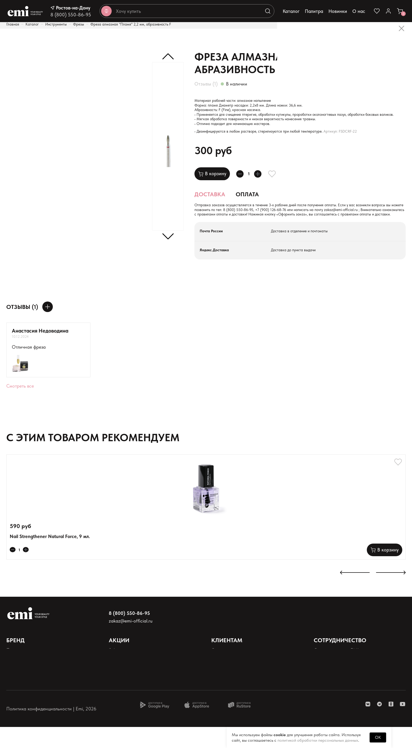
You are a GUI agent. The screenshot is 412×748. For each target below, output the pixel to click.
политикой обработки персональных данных (317, 740)
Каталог (291, 11)
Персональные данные (30, 688)
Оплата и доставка (231, 671)
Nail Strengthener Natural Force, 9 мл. (50, 557)
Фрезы (78, 24)
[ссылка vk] (368, 725)
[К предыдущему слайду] (355, 594)
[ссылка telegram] (379, 725)
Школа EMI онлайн (334, 680)
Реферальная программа (339, 697)
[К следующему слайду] (391, 594)
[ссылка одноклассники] (391, 725)
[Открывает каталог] (106, 11)
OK (378, 737)
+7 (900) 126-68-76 (356, 222)
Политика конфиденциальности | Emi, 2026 (51, 729)
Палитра (314, 11)
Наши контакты (227, 680)
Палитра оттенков (25, 680)
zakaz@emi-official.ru (255, 227)
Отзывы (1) (206, 84)
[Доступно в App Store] (198, 726)
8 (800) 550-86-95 (70, 14)
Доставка (209, 205)
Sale (113, 671)
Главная (12, 24)
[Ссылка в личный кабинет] (388, 11)
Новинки (337, 11)
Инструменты (56, 24)
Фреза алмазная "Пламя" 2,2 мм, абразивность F (130, 24)
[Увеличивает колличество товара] (262, 184)
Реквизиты (16, 697)
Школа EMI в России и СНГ (342, 688)
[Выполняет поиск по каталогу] (268, 11)
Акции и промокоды (129, 680)
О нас (358, 11)
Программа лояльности (133, 688)
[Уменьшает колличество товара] (241, 184)
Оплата (247, 205)
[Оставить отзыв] (47, 325)
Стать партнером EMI (336, 671)
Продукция (17, 671)
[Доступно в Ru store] (243, 726)
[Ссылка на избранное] (377, 11)
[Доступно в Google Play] (154, 726)
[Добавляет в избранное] (278, 184)
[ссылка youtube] (402, 725)
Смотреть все (20, 405)
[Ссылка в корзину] (400, 11)
